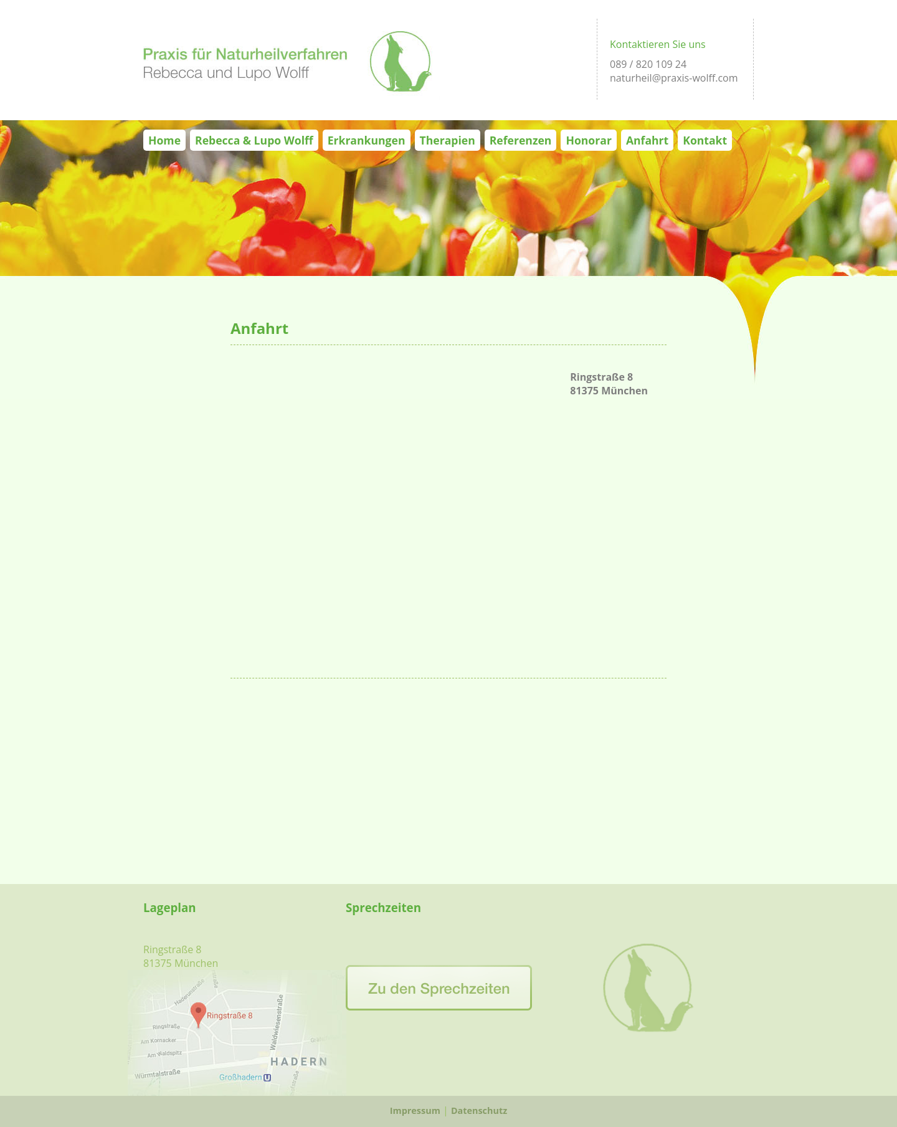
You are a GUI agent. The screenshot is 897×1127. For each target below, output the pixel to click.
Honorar (588, 140)
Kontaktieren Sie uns (658, 44)
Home (164, 140)
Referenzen (521, 140)
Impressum (415, 1110)
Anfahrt (647, 140)
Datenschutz (479, 1110)
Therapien (447, 140)
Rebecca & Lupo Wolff (254, 140)
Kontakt (705, 140)
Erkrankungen (367, 140)
